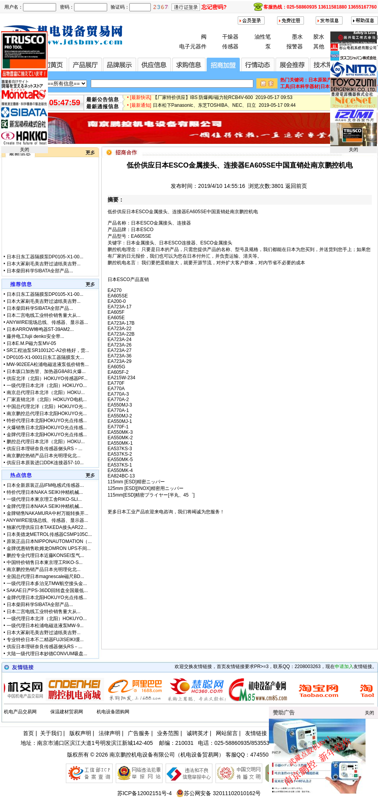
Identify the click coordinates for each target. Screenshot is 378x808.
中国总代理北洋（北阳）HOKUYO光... (47, 406)
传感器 (230, 46)
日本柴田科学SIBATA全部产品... (40, 308)
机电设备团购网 (113, 711)
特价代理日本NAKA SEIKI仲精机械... (45, 492)
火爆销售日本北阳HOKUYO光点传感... (47, 427)
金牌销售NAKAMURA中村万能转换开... (47, 513)
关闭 (24, 149)
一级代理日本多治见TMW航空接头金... (47, 583)
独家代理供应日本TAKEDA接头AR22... (47, 527)
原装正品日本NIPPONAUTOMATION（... (49, 541)
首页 (28, 733)
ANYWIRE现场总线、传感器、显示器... (47, 322)
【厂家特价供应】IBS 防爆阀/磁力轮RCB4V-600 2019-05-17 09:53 (223, 100)
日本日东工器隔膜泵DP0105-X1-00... (45, 264)
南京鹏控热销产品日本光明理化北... (44, 455)
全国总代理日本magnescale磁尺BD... (45, 576)
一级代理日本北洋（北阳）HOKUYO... (47, 385)
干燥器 (230, 37)
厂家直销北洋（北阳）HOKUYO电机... (47, 399)
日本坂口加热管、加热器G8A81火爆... (46, 371)
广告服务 (139, 733)
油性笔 (262, 37)
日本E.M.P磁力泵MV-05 (31, 343)
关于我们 (51, 733)
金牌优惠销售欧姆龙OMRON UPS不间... (49, 548)
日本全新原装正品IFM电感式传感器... (45, 485)
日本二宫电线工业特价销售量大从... (44, 315)
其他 (318, 46)
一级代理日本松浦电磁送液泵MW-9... (45, 625)
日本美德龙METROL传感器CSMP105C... (49, 534)
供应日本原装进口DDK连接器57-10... (45, 462)
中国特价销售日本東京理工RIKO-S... (45, 562)
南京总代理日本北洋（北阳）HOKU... (46, 392)
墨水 (297, 37)
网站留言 (227, 733)
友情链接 (256, 733)
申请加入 (344, 666)
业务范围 (168, 733)
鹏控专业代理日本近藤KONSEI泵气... (45, 555)
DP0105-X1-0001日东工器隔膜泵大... (45, 357)
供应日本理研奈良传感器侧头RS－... (45, 448)
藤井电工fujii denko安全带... (35, 336)
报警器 (294, 46)
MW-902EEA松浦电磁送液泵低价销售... (48, 364)
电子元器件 (193, 46)
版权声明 (80, 733)
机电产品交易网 (20, 711)
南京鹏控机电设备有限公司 (142, 754)
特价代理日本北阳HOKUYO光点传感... (47, 420)
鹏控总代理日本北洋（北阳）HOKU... (46, 441)
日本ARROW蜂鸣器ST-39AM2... (40, 329)
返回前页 (296, 186)
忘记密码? (214, 7)
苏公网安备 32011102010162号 (218, 793)
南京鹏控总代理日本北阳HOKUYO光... (47, 413)
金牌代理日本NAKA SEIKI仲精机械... (45, 506)
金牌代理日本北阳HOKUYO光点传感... (47, 434)
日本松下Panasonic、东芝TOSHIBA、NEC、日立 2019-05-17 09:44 (224, 108)
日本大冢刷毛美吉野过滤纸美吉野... (44, 271)
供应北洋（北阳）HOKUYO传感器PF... (47, 378)
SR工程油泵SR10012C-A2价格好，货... (48, 350)
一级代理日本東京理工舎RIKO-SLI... (44, 499)
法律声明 (109, 733)
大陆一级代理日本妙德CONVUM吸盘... (47, 653)
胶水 (318, 37)
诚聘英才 (197, 733)
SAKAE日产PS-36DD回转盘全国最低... (47, 590)
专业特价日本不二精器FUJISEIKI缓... (45, 639)
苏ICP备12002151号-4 (144, 793)
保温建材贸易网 (66, 711)
